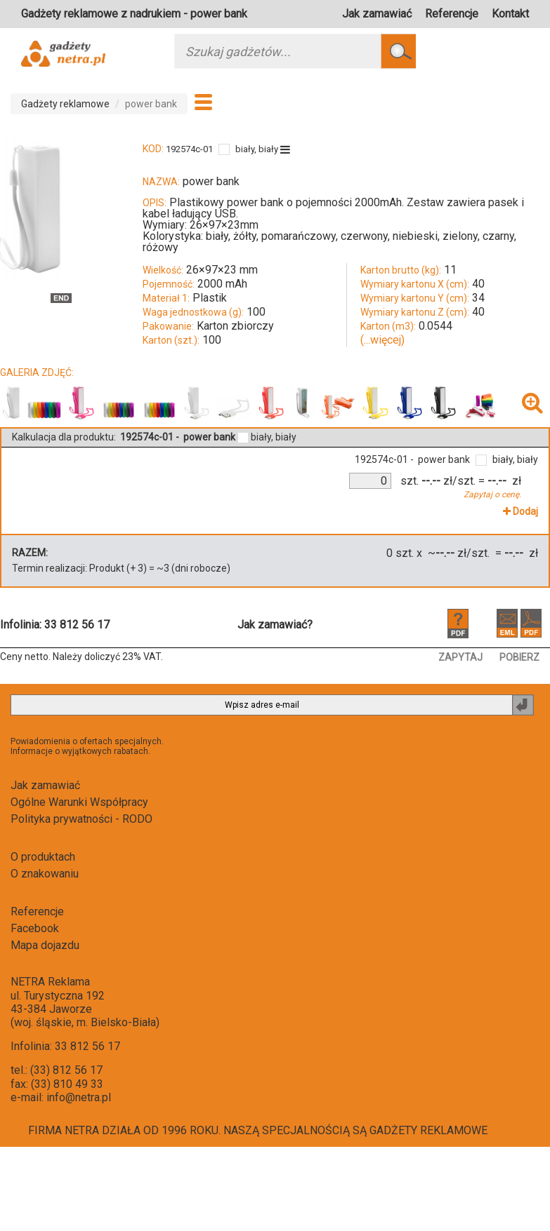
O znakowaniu (45, 873)
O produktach (43, 856)
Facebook (35, 928)
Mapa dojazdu (45, 945)
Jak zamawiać (377, 13)
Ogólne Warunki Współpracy (79, 802)
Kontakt (510, 13)
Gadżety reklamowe (65, 103)
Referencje (451, 13)
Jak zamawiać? (275, 624)
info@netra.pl (78, 1097)
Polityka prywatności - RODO (81, 819)
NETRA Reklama (50, 981)
